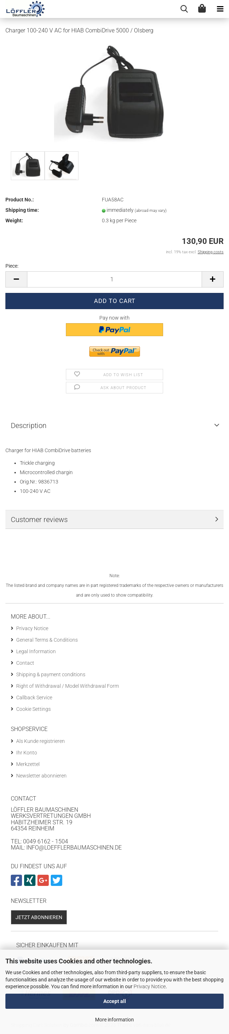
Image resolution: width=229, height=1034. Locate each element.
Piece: (11, 266)
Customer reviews (39, 519)
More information (114, 1019)
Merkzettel (28, 764)
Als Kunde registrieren (40, 741)
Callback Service (34, 697)
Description (28, 425)
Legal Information (36, 651)
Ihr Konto (26, 753)
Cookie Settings (33, 709)
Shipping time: (22, 210)
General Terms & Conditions (47, 640)
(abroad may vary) (151, 210)
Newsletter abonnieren (41, 776)
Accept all (114, 1001)
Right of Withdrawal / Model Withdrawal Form (67, 686)
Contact (25, 663)
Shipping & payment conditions (50, 674)
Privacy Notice (150, 986)
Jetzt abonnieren (38, 917)
